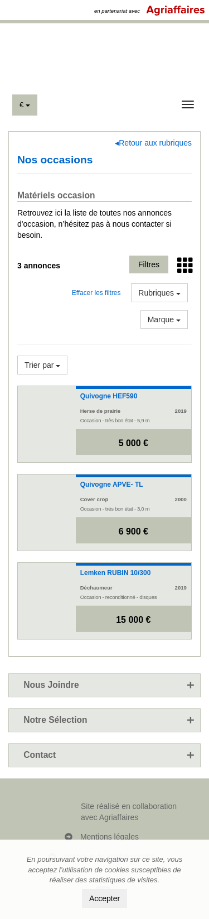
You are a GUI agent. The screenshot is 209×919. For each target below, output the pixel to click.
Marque (164, 319)
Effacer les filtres (96, 293)
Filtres (148, 264)
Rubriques (159, 292)
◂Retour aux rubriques (153, 142)
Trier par (42, 365)
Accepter (104, 898)
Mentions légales (109, 836)
